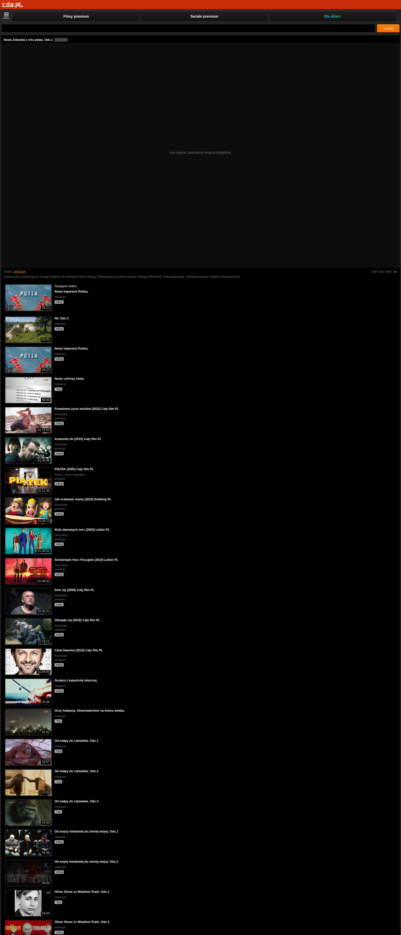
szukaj (388, 28)
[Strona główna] (13, 5)
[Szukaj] (188, 28)
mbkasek (19, 271)
